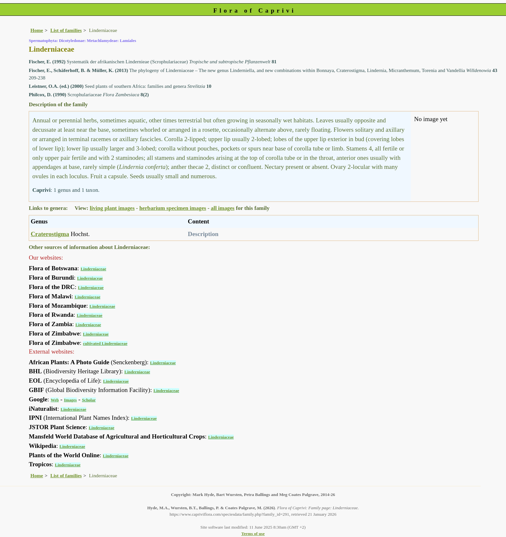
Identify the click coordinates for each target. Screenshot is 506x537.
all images (222, 208)
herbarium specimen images (172, 208)
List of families (66, 30)
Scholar (89, 400)
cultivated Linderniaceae (105, 343)
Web (55, 400)
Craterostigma (50, 234)
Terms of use (253, 533)
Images (70, 400)
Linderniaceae (93, 268)
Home (36, 30)
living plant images (112, 208)
